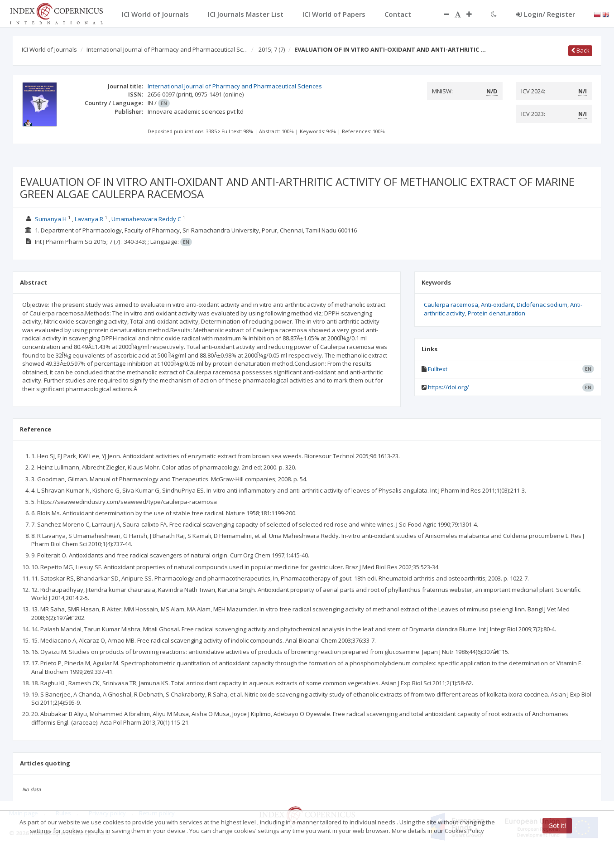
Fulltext (437, 369)
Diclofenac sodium (542, 304)
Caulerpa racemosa (451, 304)
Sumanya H (51, 219)
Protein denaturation (496, 313)
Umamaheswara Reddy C (146, 219)
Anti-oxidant (497, 304)
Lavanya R (89, 219)
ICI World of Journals (49, 49)
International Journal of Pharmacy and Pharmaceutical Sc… (167, 49)
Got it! (557, 825)
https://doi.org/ (448, 387)
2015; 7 (272, 49)
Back (580, 50)
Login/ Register (545, 14)
